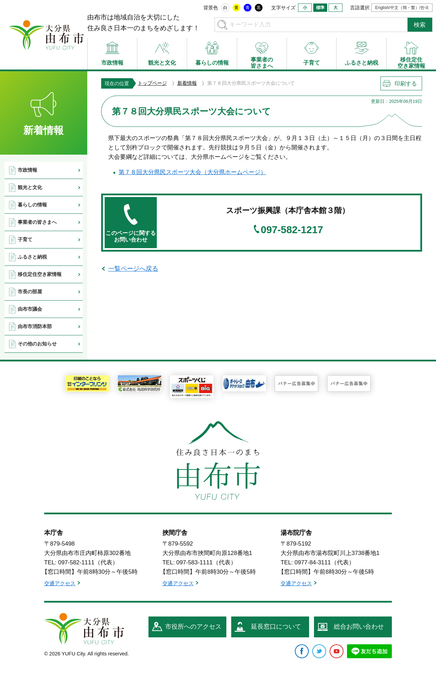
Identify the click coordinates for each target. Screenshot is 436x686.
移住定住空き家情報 (40, 274)
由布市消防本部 (35, 326)
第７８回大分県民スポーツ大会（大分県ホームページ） (192, 172)
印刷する (406, 84)
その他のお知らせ (37, 343)
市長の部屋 (30, 291)
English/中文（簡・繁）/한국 (402, 7)
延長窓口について (276, 626)
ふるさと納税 (32, 257)
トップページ (152, 83)
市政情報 (27, 170)
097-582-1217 (292, 230)
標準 (320, 7)
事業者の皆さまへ (37, 222)
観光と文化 (30, 187)
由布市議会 (30, 309)
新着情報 (187, 83)
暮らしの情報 (32, 204)
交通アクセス (59, 583)
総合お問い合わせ (359, 626)
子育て (25, 239)
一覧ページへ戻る (133, 269)
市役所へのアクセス (193, 626)
